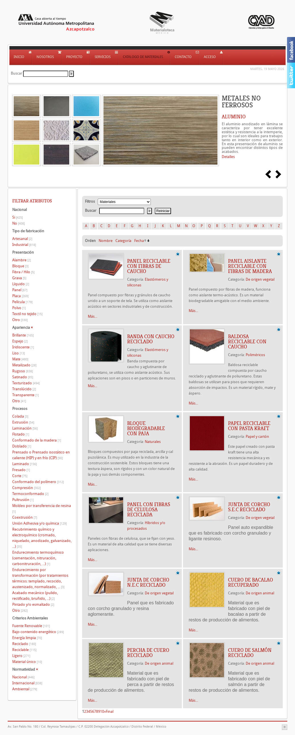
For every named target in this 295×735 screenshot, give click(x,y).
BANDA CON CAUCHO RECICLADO (150, 339)
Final (109, 711)
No (18, 223)
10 (102, 711)
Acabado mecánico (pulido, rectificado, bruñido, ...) (35, 596)
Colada (20, 416)
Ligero (21, 656)
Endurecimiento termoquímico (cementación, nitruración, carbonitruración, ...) (38, 558)
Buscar (16, 73)
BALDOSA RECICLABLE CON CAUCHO (247, 341)
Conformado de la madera (36, 440)
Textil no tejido (27, 314)
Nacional (23, 677)
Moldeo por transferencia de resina (41, 509)
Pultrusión (23, 500)
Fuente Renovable (31, 626)
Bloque (20, 266)
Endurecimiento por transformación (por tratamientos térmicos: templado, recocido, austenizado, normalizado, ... (40, 578)
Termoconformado (30, 494)
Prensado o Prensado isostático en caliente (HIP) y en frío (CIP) (41, 455)
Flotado (20, 434)
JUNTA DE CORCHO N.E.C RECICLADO (148, 582)
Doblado (21, 446)
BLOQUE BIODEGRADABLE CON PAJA (146, 428)
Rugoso (22, 371)
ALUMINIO (234, 117)
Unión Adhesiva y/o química (39, 523)
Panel (19, 290)
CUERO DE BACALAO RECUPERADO (250, 582)
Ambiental (24, 689)
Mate (20, 359)
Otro (20, 320)
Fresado (21, 470)
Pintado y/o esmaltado (33, 604)
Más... (92, 316)
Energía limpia (27, 638)
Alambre (21, 260)
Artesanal (22, 239)
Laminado (24, 464)
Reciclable (24, 650)
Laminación (25, 428)
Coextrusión (24, 517)
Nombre (106, 241)
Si (17, 217)
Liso (18, 353)
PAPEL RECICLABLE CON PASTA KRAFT (249, 426)
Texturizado (26, 383)
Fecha (139, 241)
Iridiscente (23, 347)
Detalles (228, 157)
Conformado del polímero (38, 482)
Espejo (20, 341)
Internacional (27, 683)
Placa (20, 296)
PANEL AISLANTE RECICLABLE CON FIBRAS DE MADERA (250, 266)
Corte (19, 476)
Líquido (20, 284)
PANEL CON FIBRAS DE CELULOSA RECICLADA (148, 509)
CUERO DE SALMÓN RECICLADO (250, 652)
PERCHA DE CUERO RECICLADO (148, 652)
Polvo (19, 308)
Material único (27, 662)
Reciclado (24, 644)
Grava (19, 278)
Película (22, 302)
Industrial (24, 245)
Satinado (22, 377)
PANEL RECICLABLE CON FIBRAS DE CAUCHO (148, 266)
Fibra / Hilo (23, 272)
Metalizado (24, 365)
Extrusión (23, 422)
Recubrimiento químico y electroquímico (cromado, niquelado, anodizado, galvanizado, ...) (42, 538)
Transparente (25, 395)
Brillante (23, 335)
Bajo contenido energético (38, 632)
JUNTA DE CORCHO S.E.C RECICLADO (249, 507)
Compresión (26, 488)
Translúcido (24, 389)
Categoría (123, 241)
